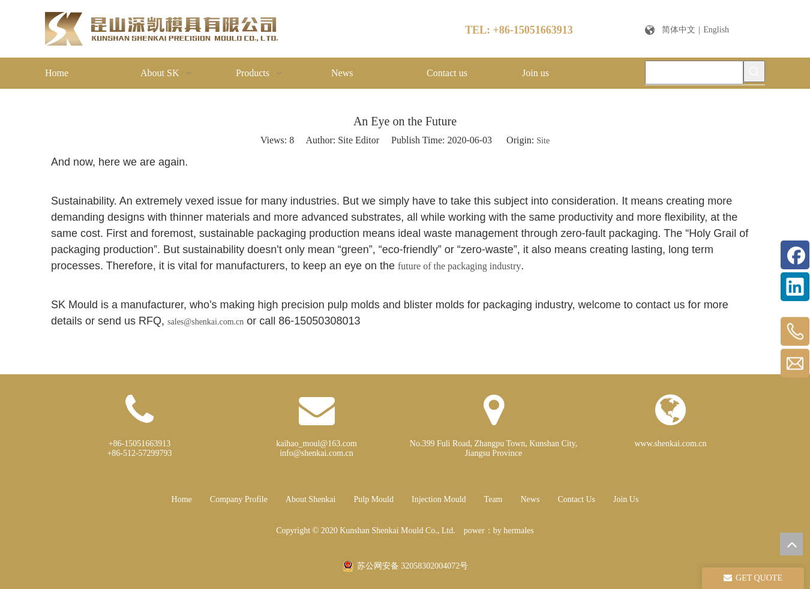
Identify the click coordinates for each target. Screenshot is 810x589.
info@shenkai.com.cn (316, 453)
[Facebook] (795, 255)
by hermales (513, 530)
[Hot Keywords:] (754, 71)
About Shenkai (311, 499)
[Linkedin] (795, 286)
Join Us (625, 499)
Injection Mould (439, 499)
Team (493, 499)
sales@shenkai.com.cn (205, 321)
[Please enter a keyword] (694, 73)
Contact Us (576, 499)
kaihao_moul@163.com (316, 443)
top (791, 544)
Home (182, 499)
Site (543, 140)
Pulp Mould (373, 499)
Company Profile (239, 499)
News (530, 499)
